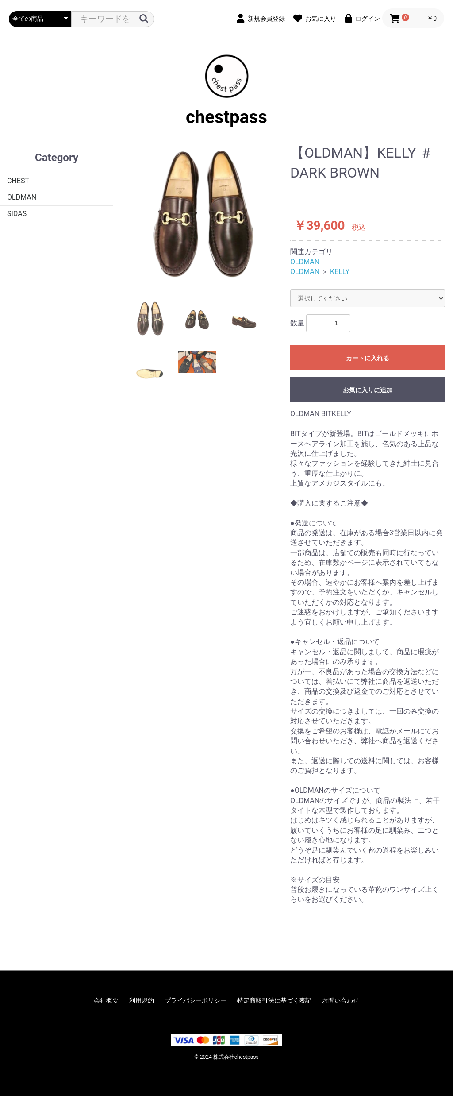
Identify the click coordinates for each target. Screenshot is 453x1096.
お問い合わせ (340, 1000)
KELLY (339, 271)
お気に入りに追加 (367, 390)
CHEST (18, 181)
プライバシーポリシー (195, 1000)
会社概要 (106, 1000)
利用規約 (141, 1000)
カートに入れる (367, 358)
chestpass (226, 90)
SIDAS (17, 213)
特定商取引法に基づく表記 (274, 1000)
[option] (202, 214)
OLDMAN (21, 197)
